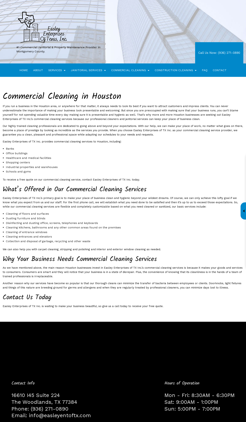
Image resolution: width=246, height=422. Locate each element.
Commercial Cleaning (128, 70)
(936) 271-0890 (49, 409)
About (38, 70)
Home (23, 70)
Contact (220, 70)
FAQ (204, 70)
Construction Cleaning (174, 70)
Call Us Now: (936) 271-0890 (219, 53)
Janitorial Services (86, 70)
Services (55, 70)
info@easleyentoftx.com (60, 415)
